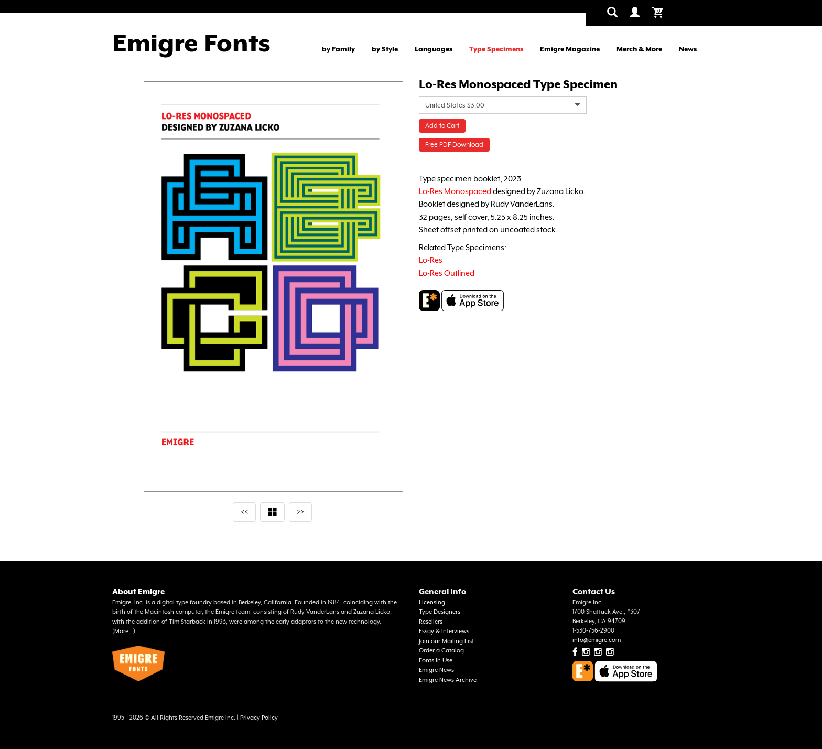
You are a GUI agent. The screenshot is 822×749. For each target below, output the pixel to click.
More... (123, 631)
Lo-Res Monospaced (455, 191)
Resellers (430, 621)
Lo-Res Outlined (446, 273)
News (688, 49)
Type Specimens (496, 49)
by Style (385, 49)
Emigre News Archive (448, 680)
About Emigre (138, 591)
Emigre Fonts (191, 43)
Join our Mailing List (446, 641)
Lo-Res (430, 259)
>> (300, 511)
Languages (433, 49)
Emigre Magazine (570, 49)
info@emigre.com (596, 640)
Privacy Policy (259, 717)
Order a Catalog (441, 650)
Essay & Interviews (444, 631)
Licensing (432, 602)
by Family (338, 49)
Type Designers (439, 611)
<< (244, 511)
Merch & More (639, 49)
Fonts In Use (435, 660)
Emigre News (436, 670)
